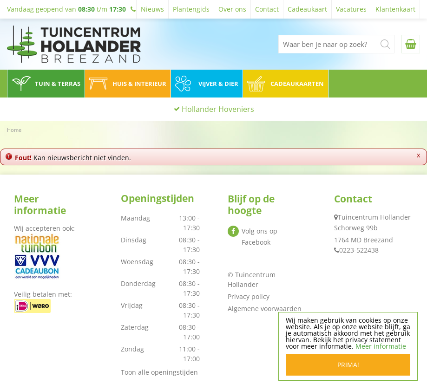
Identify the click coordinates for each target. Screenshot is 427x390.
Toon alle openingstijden (159, 372)
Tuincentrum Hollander (374, 217)
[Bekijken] (410, 44)
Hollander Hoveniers (218, 109)
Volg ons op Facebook (259, 237)
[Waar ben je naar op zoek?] (336, 44)
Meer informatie (380, 346)
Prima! (348, 364)
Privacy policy (248, 296)
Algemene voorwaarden (265, 308)
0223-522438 (359, 250)
